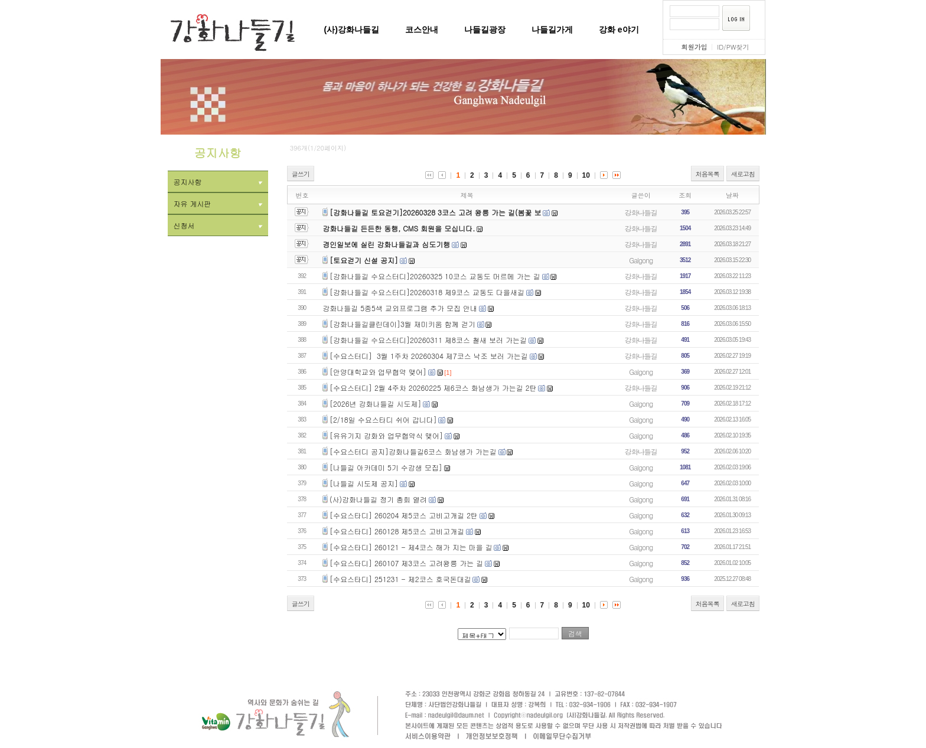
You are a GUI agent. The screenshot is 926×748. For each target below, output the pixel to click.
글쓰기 (300, 173)
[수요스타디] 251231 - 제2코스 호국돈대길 (400, 579)
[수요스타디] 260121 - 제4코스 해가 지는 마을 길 (411, 547)
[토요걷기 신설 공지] (364, 260)
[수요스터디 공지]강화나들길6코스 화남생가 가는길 (413, 451)
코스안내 (421, 29)
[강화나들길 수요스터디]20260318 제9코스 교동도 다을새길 (427, 292)
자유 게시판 (218, 203)
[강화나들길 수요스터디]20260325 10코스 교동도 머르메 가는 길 (435, 276)
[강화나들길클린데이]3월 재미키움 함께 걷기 (402, 324)
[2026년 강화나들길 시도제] (376, 404)
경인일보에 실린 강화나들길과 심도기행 (386, 244)
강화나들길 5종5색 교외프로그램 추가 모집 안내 (399, 308)
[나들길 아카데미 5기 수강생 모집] (386, 467)
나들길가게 (552, 29)
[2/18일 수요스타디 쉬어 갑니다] (383, 419)
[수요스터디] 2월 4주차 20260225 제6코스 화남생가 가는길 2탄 (433, 388)
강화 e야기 (619, 29)
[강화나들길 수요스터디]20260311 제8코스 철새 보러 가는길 (428, 340)
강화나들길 (641, 212)
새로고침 (743, 173)
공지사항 (218, 182)
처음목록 (707, 173)
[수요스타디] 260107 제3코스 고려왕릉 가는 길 (406, 563)
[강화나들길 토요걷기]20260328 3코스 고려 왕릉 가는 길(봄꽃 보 (436, 212)
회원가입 (694, 47)
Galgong (641, 260)
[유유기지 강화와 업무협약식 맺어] (386, 435)
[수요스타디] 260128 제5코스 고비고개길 (397, 531)
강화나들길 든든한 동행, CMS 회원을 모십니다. (398, 228)
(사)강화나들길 (351, 29)
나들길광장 (485, 29)
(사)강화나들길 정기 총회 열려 (378, 499)
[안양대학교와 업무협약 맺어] (378, 372)
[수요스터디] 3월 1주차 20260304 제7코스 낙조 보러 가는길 (429, 356)
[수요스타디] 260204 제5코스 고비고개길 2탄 (404, 515)
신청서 (218, 225)
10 (586, 175)
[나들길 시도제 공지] (364, 483)
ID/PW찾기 (733, 47)
